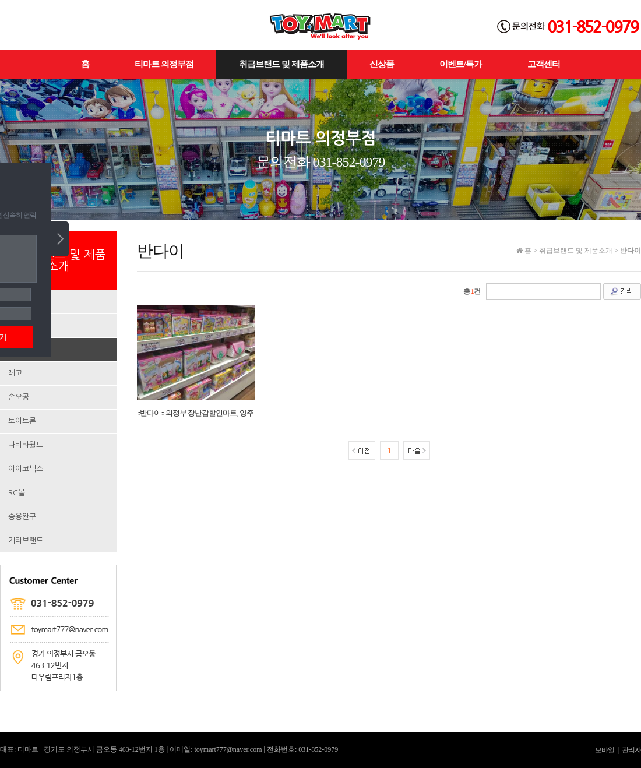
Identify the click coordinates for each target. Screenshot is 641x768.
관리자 (631, 750)
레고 (15, 373)
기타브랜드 (25, 540)
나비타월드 (25, 445)
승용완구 (22, 516)
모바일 (604, 750)
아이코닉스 (25, 469)
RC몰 (16, 492)
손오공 (18, 397)
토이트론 (22, 421)
